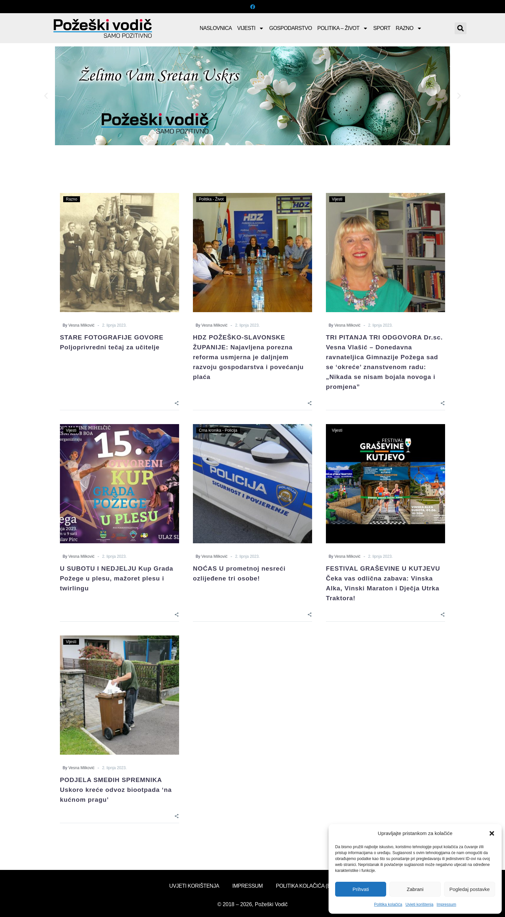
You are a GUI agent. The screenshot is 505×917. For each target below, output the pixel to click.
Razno (409, 28)
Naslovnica (215, 28)
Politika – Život (342, 28)
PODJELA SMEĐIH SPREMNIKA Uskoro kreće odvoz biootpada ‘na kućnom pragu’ (116, 789)
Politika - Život (211, 199)
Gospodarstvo (290, 28)
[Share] (176, 402)
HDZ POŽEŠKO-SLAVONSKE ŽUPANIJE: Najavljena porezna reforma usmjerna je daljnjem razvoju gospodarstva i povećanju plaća (248, 357)
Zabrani (415, 889)
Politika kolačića (388, 904)
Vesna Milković (81, 325)
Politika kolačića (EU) (306, 886)
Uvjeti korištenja (420, 904)
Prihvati (361, 889)
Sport (381, 28)
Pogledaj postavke (469, 889)
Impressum (446, 904)
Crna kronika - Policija (218, 430)
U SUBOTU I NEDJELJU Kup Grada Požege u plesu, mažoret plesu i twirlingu (116, 578)
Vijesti (250, 28)
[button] (492, 833)
